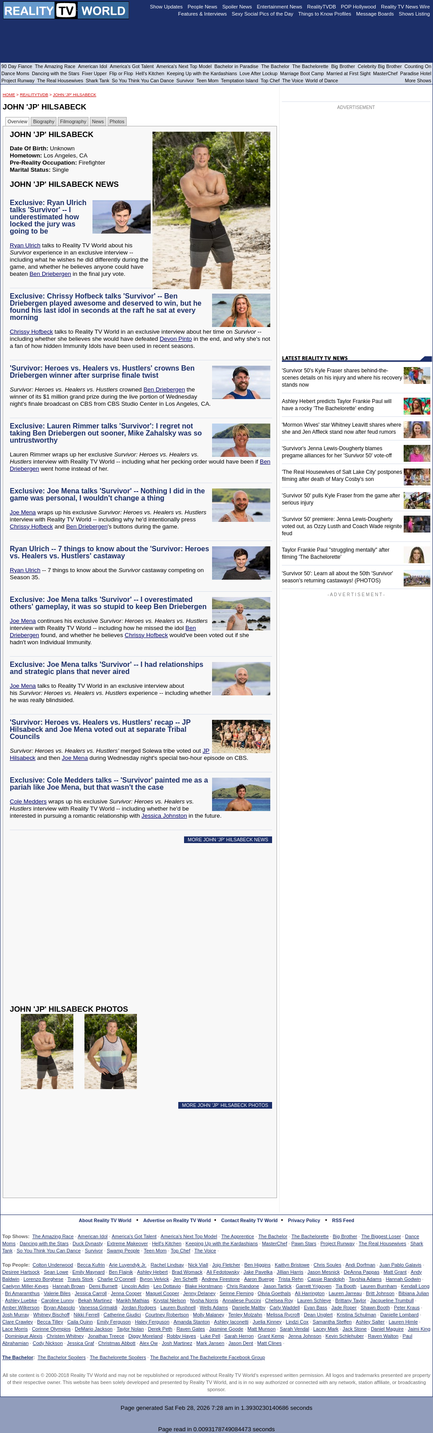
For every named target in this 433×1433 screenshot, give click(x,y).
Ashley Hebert (152, 1272)
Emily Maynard (88, 1272)
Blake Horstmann (203, 1286)
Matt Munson (262, 1329)
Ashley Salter (370, 1321)
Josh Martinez (177, 1343)
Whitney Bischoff (51, 1314)
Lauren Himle (403, 1321)
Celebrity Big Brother (380, 66)
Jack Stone (355, 1329)
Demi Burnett (103, 1286)
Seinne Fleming (236, 1293)
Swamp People (123, 1250)
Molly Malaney (208, 1314)
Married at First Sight (348, 73)
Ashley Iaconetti (231, 1321)
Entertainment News (279, 6)
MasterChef (274, 1243)
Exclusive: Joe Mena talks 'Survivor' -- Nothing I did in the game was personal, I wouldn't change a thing (107, 494)
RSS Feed (343, 1220)
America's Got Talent (134, 1236)
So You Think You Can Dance (48, 1250)
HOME (9, 95)
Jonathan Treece (106, 1336)
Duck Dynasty (87, 1243)
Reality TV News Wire (405, 6)
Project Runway (338, 1243)
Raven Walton (383, 1336)
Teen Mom (155, 1250)
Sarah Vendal (294, 1329)
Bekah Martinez (95, 1300)
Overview (17, 121)
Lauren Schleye (314, 1300)
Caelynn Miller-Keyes (25, 1286)
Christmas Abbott (117, 1343)
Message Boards (375, 13)
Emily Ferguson (114, 1321)
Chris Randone (242, 1286)
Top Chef (180, 1250)
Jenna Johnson (304, 1336)
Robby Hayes (181, 1336)
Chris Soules (327, 1264)
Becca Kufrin (91, 1264)
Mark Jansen (210, 1343)
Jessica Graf (80, 1343)
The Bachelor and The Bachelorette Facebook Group (207, 1357)
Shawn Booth (375, 1307)
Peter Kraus (407, 1307)
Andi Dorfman (360, 1264)
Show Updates (166, 6)
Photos (117, 121)
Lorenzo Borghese (44, 1279)
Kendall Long (415, 1286)
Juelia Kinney (267, 1321)
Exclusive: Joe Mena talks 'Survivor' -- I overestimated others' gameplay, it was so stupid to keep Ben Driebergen (108, 603)
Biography (43, 121)
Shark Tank (97, 80)
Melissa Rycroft (283, 1314)
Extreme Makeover (127, 1243)
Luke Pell (210, 1336)
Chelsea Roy (279, 1300)
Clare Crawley (17, 1321)
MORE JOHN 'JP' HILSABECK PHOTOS (225, 1105)
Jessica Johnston (164, 815)
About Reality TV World (105, 1220)
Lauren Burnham (379, 1286)
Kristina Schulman (356, 1314)
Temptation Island (239, 80)
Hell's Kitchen (166, 1243)
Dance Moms (15, 73)
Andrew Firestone (220, 1279)
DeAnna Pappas (361, 1272)
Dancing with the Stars (44, 1243)
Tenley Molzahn (245, 1314)
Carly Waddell (284, 1307)
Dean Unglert (318, 1314)
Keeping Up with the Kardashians (221, 1243)
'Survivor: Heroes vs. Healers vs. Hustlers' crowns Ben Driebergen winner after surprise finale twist (102, 371)
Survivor (94, 1250)
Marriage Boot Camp (302, 73)
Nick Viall (198, 1264)
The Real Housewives (382, 1243)
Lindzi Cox (297, 1321)
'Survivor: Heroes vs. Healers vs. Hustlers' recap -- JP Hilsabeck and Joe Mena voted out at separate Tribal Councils (100, 729)
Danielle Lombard (399, 1314)
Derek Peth (160, 1329)
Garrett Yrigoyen (314, 1286)
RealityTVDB (34, 95)
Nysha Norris (204, 1300)
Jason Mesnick (323, 1272)
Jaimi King (419, 1329)
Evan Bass (316, 1307)
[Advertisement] (142, 930)
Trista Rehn (290, 1279)
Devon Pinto (176, 338)
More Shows (418, 80)
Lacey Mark (326, 1329)
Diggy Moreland (145, 1336)
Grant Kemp (271, 1336)
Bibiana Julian (413, 1293)
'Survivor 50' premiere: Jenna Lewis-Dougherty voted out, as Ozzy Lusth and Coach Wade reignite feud (342, 526)
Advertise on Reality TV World (177, 1220)
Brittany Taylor (350, 1300)
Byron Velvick (154, 1279)
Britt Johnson (380, 1293)
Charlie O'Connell (116, 1279)
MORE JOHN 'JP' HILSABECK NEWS (228, 839)
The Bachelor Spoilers (61, 1357)
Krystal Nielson (169, 1300)
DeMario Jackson (93, 1329)
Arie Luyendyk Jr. (127, 1264)
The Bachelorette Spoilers (118, 1357)
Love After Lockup (258, 73)
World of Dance (321, 80)
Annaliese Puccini (241, 1300)
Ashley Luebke (21, 1300)
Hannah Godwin (403, 1279)
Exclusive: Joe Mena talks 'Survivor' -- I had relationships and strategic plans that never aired (106, 668)
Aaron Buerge (259, 1279)
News (98, 121)
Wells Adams (214, 1307)
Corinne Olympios (51, 1329)
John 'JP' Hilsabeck (74, 95)
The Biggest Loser (381, 1236)
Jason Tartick (277, 1286)
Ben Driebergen (50, 273)
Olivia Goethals (274, 1293)
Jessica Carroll (91, 1293)
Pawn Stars (303, 1243)
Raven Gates (190, 1329)
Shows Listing (414, 13)
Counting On (418, 66)
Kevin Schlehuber (344, 1336)
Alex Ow (149, 1343)
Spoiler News (237, 6)
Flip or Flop (121, 73)
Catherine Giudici (122, 1314)
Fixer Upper (94, 73)
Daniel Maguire (387, 1329)
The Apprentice (237, 1236)
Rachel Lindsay (167, 1264)
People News (202, 6)
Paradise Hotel (415, 73)
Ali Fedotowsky (223, 1272)
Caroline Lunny (57, 1300)
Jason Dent (241, 1343)
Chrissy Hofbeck (31, 331)
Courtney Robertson (166, 1314)
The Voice (205, 1250)
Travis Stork (80, 1279)
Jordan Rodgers (138, 1307)
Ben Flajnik (121, 1272)
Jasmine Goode (226, 1329)
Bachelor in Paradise (236, 66)
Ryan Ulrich (25, 245)
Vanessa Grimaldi (98, 1307)
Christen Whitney (65, 1336)
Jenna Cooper (126, 1293)
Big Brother (345, 1236)
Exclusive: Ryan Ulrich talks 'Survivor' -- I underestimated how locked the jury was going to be (48, 217)
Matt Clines (269, 1343)
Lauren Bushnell (178, 1307)
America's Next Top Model (188, 1236)
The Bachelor (272, 1236)
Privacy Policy (304, 1220)
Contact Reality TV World (249, 1220)
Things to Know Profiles (324, 13)
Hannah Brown (68, 1286)
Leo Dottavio (167, 1286)
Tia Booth (346, 1286)
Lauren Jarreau (345, 1293)
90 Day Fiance (16, 66)
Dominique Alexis (23, 1336)
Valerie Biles (57, 1293)
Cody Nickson (48, 1343)
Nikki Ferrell (87, 1314)
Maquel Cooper (162, 1293)
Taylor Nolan (130, 1329)
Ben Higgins (257, 1264)
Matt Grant (395, 1272)
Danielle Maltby (248, 1307)
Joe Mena (23, 512)
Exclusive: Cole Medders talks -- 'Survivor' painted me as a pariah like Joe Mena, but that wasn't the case (109, 783)
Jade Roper (344, 1307)
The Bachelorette (310, 1236)
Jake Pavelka (258, 1272)
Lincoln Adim (135, 1286)
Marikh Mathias (132, 1300)
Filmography (73, 121)
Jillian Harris (290, 1272)
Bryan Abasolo (59, 1307)
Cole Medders (28, 801)
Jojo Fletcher (226, 1264)
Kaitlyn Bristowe (292, 1264)
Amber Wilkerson (21, 1307)
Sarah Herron (239, 1336)
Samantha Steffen (332, 1321)
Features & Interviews (202, 13)
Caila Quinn (79, 1321)
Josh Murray (15, 1314)
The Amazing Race (53, 1236)
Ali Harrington (310, 1293)
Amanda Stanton (191, 1321)
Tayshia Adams (365, 1279)
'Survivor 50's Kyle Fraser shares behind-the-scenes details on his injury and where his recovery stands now (342, 377)
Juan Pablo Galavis (400, 1264)
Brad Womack (187, 1272)
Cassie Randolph (326, 1279)
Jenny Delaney (199, 1293)
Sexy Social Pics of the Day (262, 13)
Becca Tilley (50, 1321)
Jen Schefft (185, 1279)
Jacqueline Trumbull (392, 1300)
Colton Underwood (52, 1264)
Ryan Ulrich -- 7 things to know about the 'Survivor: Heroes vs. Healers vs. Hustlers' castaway (109, 552)
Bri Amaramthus (22, 1293)
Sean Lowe (56, 1272)
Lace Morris (15, 1329)
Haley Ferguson (152, 1321)
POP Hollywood (358, 6)
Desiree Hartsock (21, 1272)
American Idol (93, 1236)
